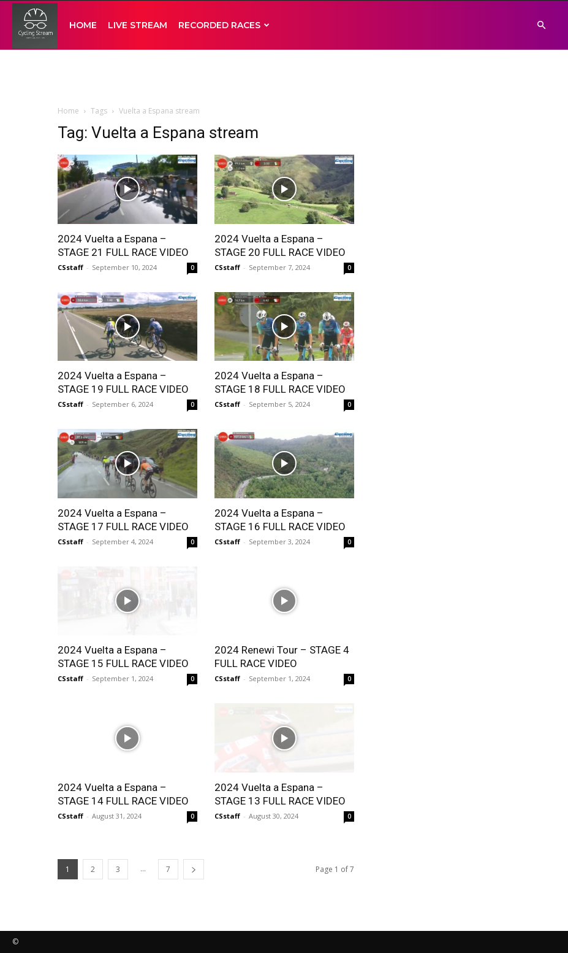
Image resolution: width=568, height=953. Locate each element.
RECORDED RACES (224, 25)
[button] (541, 25)
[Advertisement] (284, 76)
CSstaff (70, 267)
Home (68, 111)
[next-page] (193, 869)
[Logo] (35, 25)
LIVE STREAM (137, 25)
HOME (83, 25)
